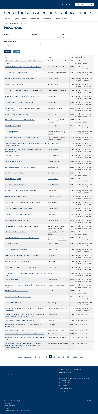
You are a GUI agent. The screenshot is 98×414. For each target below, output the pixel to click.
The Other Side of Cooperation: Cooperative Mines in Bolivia (24, 334)
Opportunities (61, 19)
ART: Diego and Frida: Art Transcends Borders (20, 79)
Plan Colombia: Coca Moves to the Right (18, 297)
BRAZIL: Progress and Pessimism (16, 250)
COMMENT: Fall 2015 (12, 244)
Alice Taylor (52, 324)
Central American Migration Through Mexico (19, 320)
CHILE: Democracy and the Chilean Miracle (19, 208)
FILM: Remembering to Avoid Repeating (18, 214)
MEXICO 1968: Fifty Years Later (15, 232)
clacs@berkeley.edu (65, 388)
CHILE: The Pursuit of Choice (14, 173)
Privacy (6, 408)
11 (59, 357)
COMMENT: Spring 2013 (13, 179)
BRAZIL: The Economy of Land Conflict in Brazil (20, 120)
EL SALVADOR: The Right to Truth (16, 73)
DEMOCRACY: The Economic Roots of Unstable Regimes (23, 90)
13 (68, 357)
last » (82, 357)
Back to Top (90, 401)
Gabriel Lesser (53, 314)
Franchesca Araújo (54, 143)
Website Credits (63, 392)
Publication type (10, 41)
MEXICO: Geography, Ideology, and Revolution (20, 167)
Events (25, 19)
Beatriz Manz (62, 240)
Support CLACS (78, 369)
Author (34, 34)
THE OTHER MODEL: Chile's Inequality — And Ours (22, 255)
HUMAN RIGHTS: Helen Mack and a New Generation (22, 238)
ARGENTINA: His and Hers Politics (16, 196)
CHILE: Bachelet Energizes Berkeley (17, 114)
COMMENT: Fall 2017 (12, 155)
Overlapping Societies (12, 132)
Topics (62, 34)
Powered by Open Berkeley (12, 401)
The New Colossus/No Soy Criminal (16, 220)
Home (6, 23)
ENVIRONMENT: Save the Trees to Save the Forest (22, 267)
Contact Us (68, 369)
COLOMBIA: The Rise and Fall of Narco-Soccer (20, 102)
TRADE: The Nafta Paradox (14, 84)
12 (63, 357)
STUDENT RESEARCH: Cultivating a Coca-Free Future (22, 96)
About (7, 19)
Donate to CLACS (66, 4)
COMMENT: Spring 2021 (13, 126)
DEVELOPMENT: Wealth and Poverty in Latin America (22, 202)
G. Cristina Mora (53, 185)
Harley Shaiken (53, 79)
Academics (47, 19)
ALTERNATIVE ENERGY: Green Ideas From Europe (21, 191)
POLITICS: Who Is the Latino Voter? (16, 291)
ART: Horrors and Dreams (13, 161)
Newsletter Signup (65, 372)
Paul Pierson (52, 255)
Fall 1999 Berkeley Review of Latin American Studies (22, 226)
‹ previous (28, 357)
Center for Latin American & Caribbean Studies (48, 13)
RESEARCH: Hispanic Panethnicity (16, 185)
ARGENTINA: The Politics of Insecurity (17, 261)
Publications (35, 19)
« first (20, 357)
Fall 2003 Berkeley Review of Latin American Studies (22, 137)
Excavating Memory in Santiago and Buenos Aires (21, 330)
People (16, 19)
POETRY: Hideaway (11, 279)
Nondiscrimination (9, 405)
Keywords (7, 34)
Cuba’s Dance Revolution (13, 303)
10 (54, 357)
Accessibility (8, 403)
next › (75, 357)
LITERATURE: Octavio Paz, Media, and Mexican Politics (23, 67)
